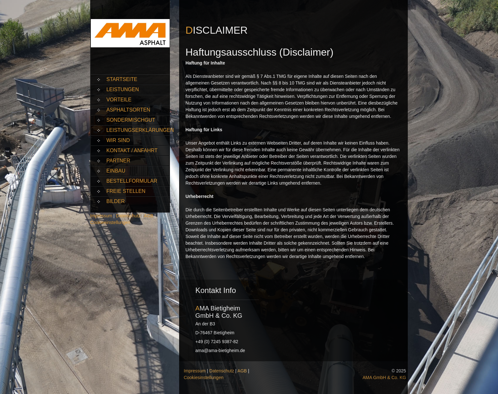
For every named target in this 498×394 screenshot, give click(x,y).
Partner (118, 160)
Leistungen (122, 89)
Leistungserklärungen (138, 130)
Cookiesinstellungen (203, 377)
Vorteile (118, 99)
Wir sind (118, 140)
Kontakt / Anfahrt (132, 150)
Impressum (101, 215)
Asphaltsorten (128, 109)
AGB (148, 215)
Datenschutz (128, 215)
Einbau (115, 170)
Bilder (115, 201)
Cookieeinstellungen (110, 222)
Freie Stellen (125, 191)
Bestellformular (131, 181)
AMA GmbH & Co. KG (384, 377)
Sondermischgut (130, 120)
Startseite (121, 79)
